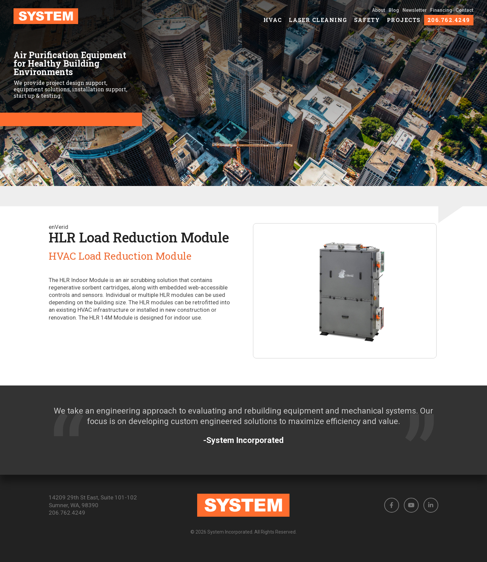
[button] (391, 505)
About (378, 14)
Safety (367, 23)
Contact (464, 14)
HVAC (272, 23)
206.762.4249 (448, 23)
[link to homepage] (64, 20)
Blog (394, 14)
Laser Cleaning (318, 23)
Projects (404, 23)
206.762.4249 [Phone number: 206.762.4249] (67, 512)
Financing (441, 14)
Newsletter (414, 14)
